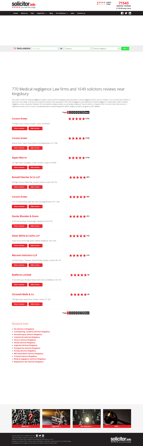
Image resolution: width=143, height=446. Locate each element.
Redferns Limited (21, 274)
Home (16, 13)
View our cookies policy (50, 443)
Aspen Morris (19, 157)
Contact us (81, 13)
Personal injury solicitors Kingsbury (28, 334)
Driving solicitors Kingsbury (25, 351)
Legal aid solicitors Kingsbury (25, 345)
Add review (35, 128)
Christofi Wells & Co (23, 294)
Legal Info (41, 13)
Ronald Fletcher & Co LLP (26, 177)
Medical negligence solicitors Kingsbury (30, 359)
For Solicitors (62, 13)
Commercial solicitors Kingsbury (27, 337)
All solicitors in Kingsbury (24, 329)
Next (87, 112)
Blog (51, 13)
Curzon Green (19, 118)
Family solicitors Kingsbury (24, 342)
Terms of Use (23, 441)
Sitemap (47, 441)
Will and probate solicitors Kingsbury (28, 353)
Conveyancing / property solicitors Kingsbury (32, 332)
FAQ (32, 13)
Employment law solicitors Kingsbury (28, 362)
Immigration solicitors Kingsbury (27, 348)
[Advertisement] (71, 30)
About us (24, 13)
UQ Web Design (66, 441)
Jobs (72, 13)
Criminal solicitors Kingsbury (25, 356)
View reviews (19, 128)
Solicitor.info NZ (55, 441)
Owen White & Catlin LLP (26, 235)
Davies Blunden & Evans (25, 216)
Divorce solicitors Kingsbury (25, 340)
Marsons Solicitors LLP (24, 255)
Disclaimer (41, 441)
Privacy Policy (32, 441)
